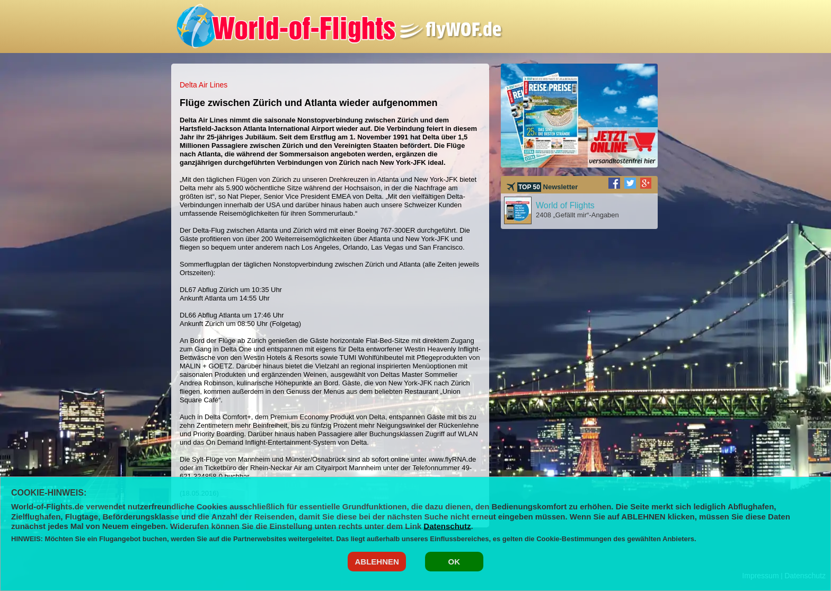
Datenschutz (447, 526)
